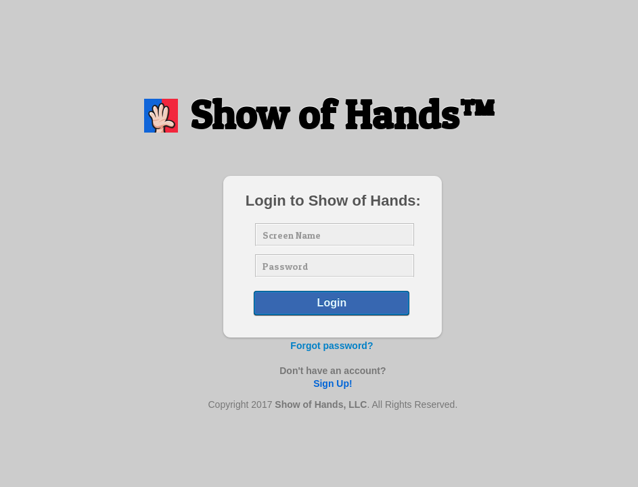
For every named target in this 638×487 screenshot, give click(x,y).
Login (332, 302)
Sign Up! (332, 383)
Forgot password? (331, 345)
